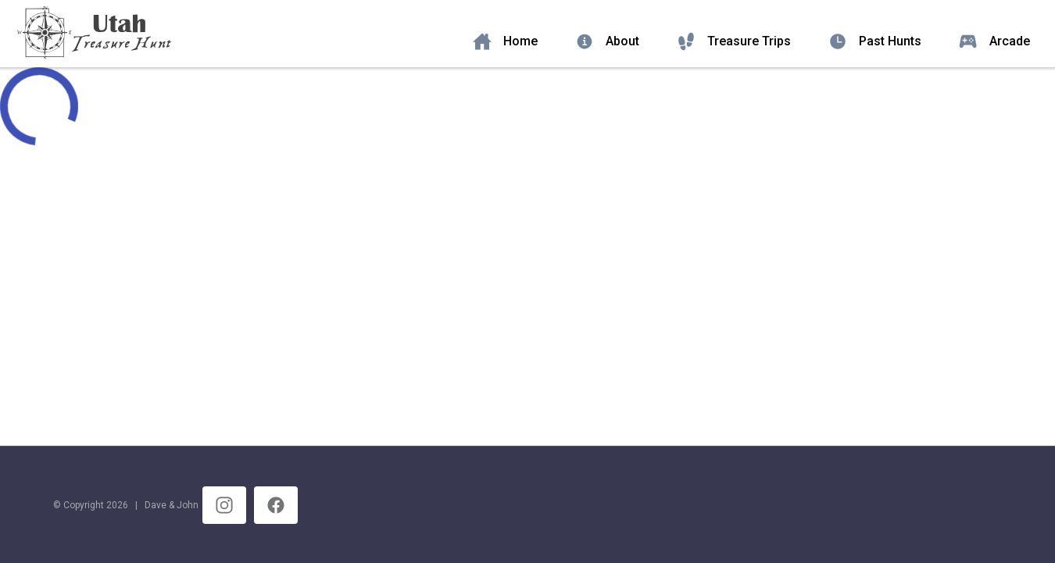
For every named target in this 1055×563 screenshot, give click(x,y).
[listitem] (511, 41)
